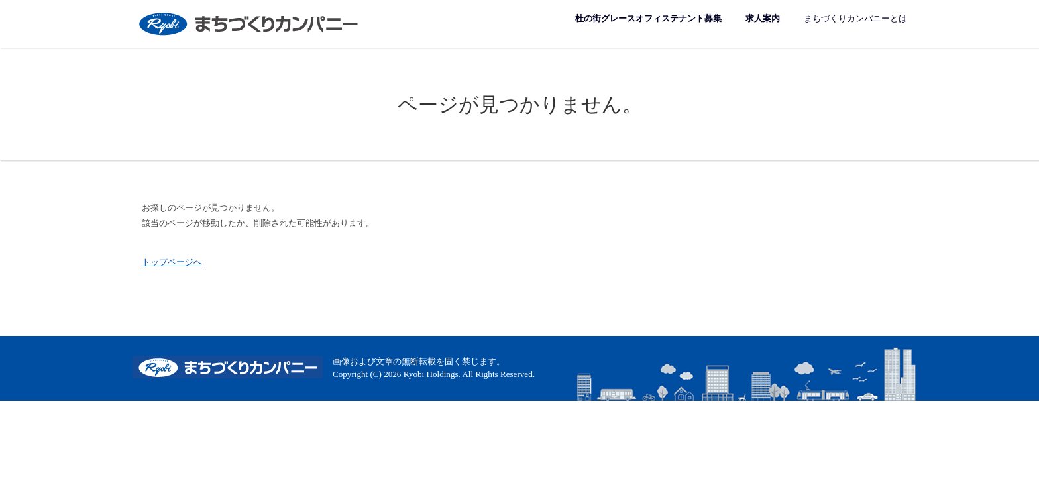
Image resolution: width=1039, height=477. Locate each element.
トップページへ (172, 262)
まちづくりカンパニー (250, 23)
